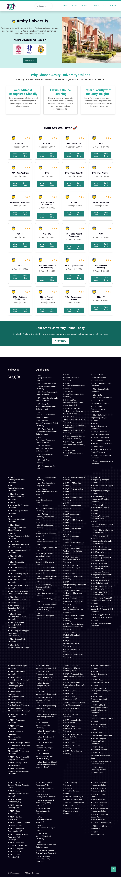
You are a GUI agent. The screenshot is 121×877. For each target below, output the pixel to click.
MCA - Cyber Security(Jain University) (100, 748)
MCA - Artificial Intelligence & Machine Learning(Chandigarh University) (99, 709)
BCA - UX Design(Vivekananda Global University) (73, 394)
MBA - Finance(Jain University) (16, 721)
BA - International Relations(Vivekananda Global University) (44, 448)
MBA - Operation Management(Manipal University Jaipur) (71, 668)
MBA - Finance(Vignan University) (18, 666)
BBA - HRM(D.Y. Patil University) (17, 580)
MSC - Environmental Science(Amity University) (46, 851)
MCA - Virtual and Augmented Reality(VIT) (17, 844)
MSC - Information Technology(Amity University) (44, 858)
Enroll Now (25, 155)
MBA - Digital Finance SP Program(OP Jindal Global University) (101, 600)
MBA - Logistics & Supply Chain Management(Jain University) (46, 716)
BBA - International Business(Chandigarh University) (16, 496)
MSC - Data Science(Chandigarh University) (43, 836)
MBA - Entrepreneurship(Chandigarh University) (74, 584)
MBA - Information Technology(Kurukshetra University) (72, 551)
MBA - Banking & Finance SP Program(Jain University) (19, 744)
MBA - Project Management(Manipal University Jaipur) (44, 756)
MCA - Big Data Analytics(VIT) (15, 818)
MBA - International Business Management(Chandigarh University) (73, 653)
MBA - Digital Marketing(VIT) (69, 692)
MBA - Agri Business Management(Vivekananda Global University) (101, 574)
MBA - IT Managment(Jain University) (46, 692)
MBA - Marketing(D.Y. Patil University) (72, 721)
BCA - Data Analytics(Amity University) (101, 396)
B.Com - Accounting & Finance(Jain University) (100, 433)
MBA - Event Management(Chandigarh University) (73, 576)
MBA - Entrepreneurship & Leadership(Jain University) (46, 708)
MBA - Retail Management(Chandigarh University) (100, 507)
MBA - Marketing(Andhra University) (74, 478)
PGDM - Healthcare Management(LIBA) (99, 809)
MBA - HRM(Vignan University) (16, 672)
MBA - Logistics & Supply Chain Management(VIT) (74, 703)
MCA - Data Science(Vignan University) (101, 734)
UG (95, 6)
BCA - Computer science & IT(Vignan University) (74, 437)
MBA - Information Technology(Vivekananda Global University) (100, 566)
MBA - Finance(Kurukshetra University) (71, 536)
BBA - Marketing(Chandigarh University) (16, 519)
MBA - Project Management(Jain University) (43, 685)
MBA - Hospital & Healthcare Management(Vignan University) (16, 695)
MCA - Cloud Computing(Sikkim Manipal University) (18, 793)
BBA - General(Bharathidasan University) (16, 479)
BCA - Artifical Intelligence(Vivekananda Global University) (73, 402)
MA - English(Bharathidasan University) (44, 499)
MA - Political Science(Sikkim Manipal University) (45, 516)
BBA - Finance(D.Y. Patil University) (18, 586)
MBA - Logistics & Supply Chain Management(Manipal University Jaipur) (46, 764)
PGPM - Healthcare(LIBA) (97, 833)
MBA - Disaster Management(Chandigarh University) (73, 609)
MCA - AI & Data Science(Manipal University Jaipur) (18, 785)
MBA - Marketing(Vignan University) (101, 624)
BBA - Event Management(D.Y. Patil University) (17, 599)
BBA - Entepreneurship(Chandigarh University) (19, 504)
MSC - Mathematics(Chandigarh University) (45, 827)
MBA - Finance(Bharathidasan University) (72, 505)
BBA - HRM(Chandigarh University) (18, 512)
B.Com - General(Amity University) (101, 456)
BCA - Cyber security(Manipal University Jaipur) (73, 453)
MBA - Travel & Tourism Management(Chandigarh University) (73, 618)
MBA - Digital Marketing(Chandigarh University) (71, 635)
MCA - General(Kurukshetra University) (99, 674)
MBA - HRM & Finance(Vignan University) (18, 678)
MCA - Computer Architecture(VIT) (15, 850)
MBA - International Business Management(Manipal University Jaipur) (44, 746)
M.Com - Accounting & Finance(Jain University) (73, 798)
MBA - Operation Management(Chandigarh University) (100, 499)
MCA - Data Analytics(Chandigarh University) (99, 699)
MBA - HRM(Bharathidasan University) (71, 514)
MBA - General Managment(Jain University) (19, 709)
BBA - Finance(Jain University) (16, 563)
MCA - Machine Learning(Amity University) (46, 795)
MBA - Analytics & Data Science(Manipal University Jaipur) (73, 676)
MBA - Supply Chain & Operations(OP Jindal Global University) (101, 617)
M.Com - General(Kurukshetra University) (71, 791)
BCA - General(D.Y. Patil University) (101, 384)
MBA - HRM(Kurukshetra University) (74, 544)
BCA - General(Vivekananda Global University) (74, 385)
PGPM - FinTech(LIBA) (102, 823)
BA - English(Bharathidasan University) (44, 377)
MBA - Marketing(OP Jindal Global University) (100, 581)
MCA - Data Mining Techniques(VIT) (44, 783)
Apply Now (29, 60)
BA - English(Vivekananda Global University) (46, 393)
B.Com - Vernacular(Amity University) (102, 462)
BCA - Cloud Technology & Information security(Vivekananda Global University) (74, 429)
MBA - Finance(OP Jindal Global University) (101, 587)
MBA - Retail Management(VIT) (70, 698)
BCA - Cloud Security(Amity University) (101, 402)
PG (103, 6)
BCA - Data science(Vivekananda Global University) (74, 419)
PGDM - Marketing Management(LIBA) (99, 783)
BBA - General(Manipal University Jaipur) (18, 575)
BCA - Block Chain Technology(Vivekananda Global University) (73, 410)
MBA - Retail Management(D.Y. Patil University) (72, 728)
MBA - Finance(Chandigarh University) (71, 643)
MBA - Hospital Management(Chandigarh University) (73, 601)
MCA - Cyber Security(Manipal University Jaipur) (101, 755)
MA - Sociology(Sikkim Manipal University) (45, 484)
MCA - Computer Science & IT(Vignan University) (99, 726)
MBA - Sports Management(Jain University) (43, 725)
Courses (85, 6)
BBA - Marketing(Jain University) (17, 569)
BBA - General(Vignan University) (17, 551)
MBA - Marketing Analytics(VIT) (71, 709)
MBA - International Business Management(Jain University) (18, 771)
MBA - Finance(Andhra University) (73, 490)
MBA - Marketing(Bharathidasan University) (72, 497)
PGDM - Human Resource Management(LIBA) (98, 796)
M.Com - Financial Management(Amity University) (71, 811)
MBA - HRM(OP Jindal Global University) (100, 593)
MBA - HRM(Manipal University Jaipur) (45, 738)
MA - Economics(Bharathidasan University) (46, 533)
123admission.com (17, 873)
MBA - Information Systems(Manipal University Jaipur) (74, 684)
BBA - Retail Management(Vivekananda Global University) (18, 544)
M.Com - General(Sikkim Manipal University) (73, 803)
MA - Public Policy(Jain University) (46, 600)
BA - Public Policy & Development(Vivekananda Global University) (46, 431)
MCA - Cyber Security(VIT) (14, 812)
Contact (114, 6)
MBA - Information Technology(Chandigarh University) (72, 593)
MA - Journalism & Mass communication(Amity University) (46, 578)
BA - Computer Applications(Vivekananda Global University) (46, 406)
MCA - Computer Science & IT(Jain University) (98, 741)
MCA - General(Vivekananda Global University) (102, 718)
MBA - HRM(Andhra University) (72, 484)
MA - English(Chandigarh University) (46, 549)
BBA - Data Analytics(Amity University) (18, 646)
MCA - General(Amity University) (45, 789)
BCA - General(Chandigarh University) (71, 377)
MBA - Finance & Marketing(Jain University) (46, 666)
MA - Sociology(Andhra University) (46, 478)
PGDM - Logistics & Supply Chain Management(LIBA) (99, 816)
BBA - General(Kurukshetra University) (16, 488)
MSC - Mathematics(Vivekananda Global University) (46, 844)
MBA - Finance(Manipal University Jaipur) (46, 732)
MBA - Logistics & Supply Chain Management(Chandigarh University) (102, 489)
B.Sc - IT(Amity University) (70, 783)
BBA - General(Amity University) (17, 640)
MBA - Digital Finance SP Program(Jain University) (18, 758)
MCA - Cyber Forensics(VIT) (14, 855)
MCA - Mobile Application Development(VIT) (19, 824)
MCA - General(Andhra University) (101, 666)
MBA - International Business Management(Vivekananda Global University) (101, 540)
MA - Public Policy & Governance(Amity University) (45, 587)
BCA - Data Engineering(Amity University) (98, 409)
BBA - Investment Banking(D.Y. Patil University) (16, 624)
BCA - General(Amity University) (100, 390)
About (75, 6)
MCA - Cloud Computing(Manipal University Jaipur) (98, 769)
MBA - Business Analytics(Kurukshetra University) (71, 559)
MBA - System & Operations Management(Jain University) (15, 736)
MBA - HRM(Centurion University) (73, 521)
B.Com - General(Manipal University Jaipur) (101, 444)
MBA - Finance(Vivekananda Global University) (102, 524)
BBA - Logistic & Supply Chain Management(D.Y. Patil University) (18, 633)
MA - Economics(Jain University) (45, 594)
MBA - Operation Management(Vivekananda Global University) (101, 557)
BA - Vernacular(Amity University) (45, 467)
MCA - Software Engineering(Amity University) (43, 811)
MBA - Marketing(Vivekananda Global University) (100, 515)
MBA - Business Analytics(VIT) (70, 715)
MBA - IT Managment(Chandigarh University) (100, 479)
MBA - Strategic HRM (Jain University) (17, 764)
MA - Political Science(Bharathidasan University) (44, 508)
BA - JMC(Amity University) (43, 461)
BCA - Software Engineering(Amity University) (98, 417)
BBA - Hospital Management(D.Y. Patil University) (17, 616)
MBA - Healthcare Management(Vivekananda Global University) (101, 549)
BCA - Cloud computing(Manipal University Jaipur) (98, 377)
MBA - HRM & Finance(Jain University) (45, 672)
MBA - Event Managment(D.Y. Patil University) (71, 745)
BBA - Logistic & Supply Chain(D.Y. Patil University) (18, 592)
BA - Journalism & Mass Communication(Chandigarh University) (46, 386)
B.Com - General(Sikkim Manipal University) (101, 450)
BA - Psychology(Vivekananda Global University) (45, 440)
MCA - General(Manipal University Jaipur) (101, 762)
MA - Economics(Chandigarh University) (45, 562)
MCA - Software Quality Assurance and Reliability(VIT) (18, 837)
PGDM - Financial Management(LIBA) (98, 789)
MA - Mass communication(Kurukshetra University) (46, 541)
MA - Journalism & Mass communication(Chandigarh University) (46, 570)
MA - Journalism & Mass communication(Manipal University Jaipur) (46, 607)
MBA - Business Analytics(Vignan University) (19, 703)
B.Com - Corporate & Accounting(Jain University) (101, 439)
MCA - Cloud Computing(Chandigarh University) (100, 682)
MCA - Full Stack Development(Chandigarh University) (101, 690)
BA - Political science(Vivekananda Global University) (47, 423)
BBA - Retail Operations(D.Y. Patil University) (16, 608)
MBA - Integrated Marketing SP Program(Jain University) (18, 751)
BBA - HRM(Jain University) (15, 557)
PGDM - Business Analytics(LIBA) (99, 803)
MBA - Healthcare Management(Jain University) (44, 700)
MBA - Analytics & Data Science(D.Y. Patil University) (73, 736)
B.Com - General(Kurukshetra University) (99, 426)
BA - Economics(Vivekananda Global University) (45, 414)
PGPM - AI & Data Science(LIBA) (99, 827)
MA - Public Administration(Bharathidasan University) (47, 491)
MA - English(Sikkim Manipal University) (44, 554)
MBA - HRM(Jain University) (15, 727)
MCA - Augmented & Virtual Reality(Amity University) (45, 802)
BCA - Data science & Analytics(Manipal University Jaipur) (74, 444)
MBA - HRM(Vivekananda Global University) (102, 531)
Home (65, 6)
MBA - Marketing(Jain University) (17, 715)
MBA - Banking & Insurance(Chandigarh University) (71, 567)
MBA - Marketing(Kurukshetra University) (72, 528)
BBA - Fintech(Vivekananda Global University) (19, 536)
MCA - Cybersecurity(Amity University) (44, 819)
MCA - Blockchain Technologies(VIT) (16, 830)
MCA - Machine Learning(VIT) (15, 806)
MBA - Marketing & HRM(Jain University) (44, 678)
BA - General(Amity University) (44, 455)
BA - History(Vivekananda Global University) (47, 399)
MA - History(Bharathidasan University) (44, 525)
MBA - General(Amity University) (72, 752)
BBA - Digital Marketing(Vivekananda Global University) (17, 527)
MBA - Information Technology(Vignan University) (16, 685)
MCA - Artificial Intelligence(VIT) (15, 800)
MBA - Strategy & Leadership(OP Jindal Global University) (102, 609)
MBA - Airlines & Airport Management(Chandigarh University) (73, 626)
